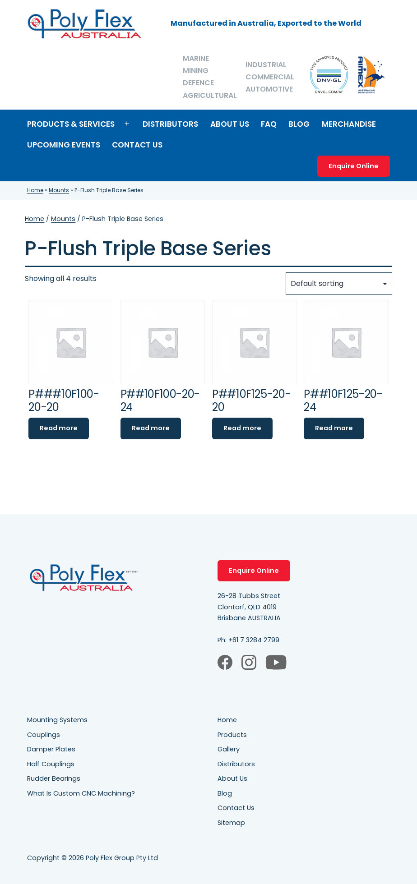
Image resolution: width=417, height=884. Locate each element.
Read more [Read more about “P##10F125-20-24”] (334, 428)
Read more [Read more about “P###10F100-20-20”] (59, 428)
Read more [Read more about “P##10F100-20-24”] (151, 428)
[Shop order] (339, 283)
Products (232, 734)
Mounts (59, 190)
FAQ (269, 124)
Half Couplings (50, 764)
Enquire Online (354, 165)
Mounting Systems (57, 719)
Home (35, 190)
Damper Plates (51, 749)
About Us (229, 124)
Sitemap (231, 822)
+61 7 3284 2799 (253, 640)
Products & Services (71, 124)
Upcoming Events (63, 144)
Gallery (229, 749)
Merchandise (349, 124)
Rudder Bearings (53, 778)
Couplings (43, 734)
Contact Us (137, 144)
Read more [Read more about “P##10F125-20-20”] (242, 428)
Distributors (170, 124)
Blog (299, 124)
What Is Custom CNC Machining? (81, 793)
